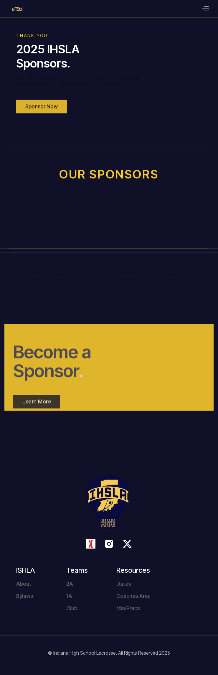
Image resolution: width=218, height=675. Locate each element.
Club (71, 608)
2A (69, 584)
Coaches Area (133, 596)
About (23, 584)
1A (69, 596)
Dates (123, 584)
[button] (205, 8)
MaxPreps (128, 608)
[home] (11, 9)
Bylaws (24, 596)
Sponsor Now (41, 111)
